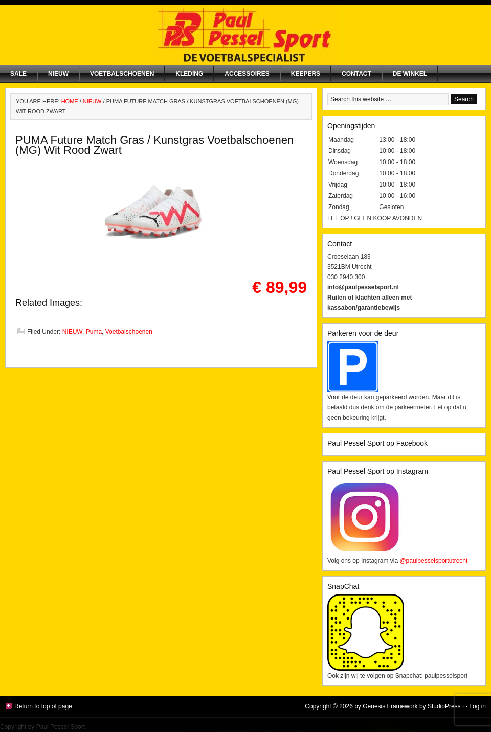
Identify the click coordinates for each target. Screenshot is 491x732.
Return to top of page (43, 706)
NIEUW (58, 73)
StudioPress (444, 706)
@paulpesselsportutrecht (433, 560)
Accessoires (247, 73)
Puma (94, 331)
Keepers (305, 73)
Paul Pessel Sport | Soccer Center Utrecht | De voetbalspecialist (245, 35)
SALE (18, 73)
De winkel (410, 73)
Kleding (189, 73)
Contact (356, 73)
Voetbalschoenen (122, 73)
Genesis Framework (390, 706)
